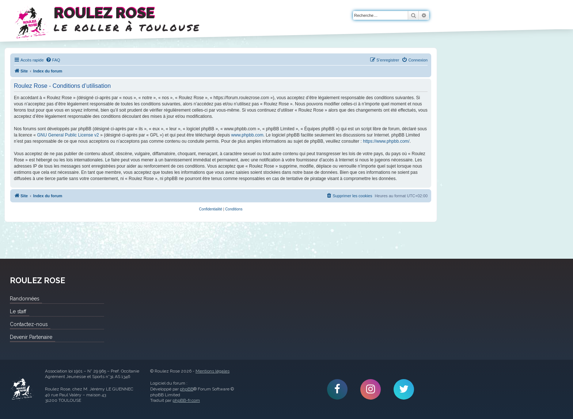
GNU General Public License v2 (68, 135)
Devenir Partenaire (31, 337)
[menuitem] (53, 60)
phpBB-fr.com (186, 400)
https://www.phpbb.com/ (386, 141)
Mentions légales (212, 371)
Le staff (18, 311)
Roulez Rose (22, 389)
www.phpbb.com (247, 135)
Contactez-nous (29, 324)
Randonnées (24, 299)
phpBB (186, 389)
